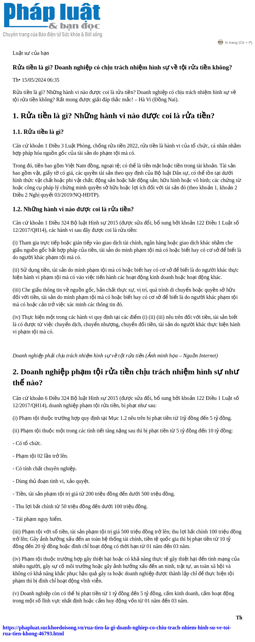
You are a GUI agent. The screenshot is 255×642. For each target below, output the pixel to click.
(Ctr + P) (235, 43)
